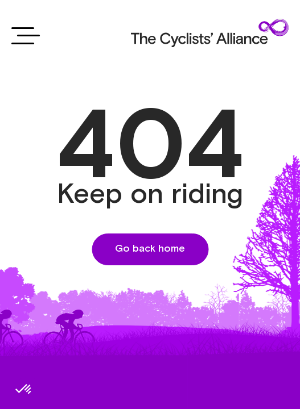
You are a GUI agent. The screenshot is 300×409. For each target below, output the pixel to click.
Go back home (150, 249)
